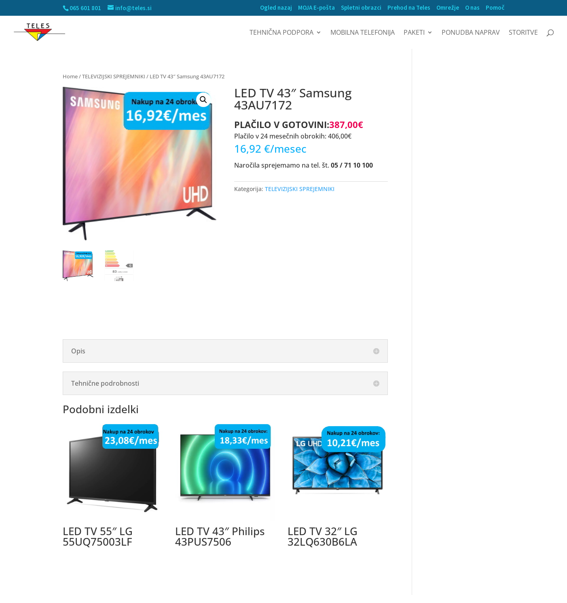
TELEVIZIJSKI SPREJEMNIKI (113, 76)
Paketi (414, 33)
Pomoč (495, 7)
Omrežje (447, 7)
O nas (472, 7)
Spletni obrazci (361, 7)
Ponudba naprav (471, 33)
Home (70, 76)
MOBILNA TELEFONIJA (362, 33)
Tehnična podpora (281, 33)
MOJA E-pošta (316, 7)
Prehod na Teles (408, 7)
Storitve (523, 33)
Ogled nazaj (276, 7)
